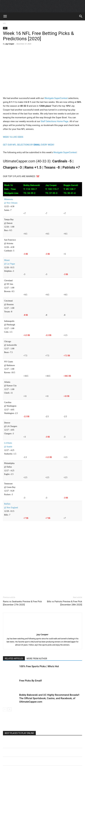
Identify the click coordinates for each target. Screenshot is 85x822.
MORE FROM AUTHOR (37, 658)
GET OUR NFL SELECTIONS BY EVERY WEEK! (28, 144)
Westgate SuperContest (56, 98)
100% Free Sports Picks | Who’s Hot (39, 666)
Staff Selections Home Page (54, 121)
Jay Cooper (9, 44)
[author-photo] (42, 630)
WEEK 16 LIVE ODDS (13, 137)
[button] (5, 16)
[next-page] (9, 709)
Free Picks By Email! (30, 680)
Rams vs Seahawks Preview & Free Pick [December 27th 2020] (22, 603)
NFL (4, 23)
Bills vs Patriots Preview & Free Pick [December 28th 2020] (64, 603)
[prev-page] (5, 709)
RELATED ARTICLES (14, 658)
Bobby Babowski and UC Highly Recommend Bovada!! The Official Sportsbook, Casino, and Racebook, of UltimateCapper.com (49, 698)
